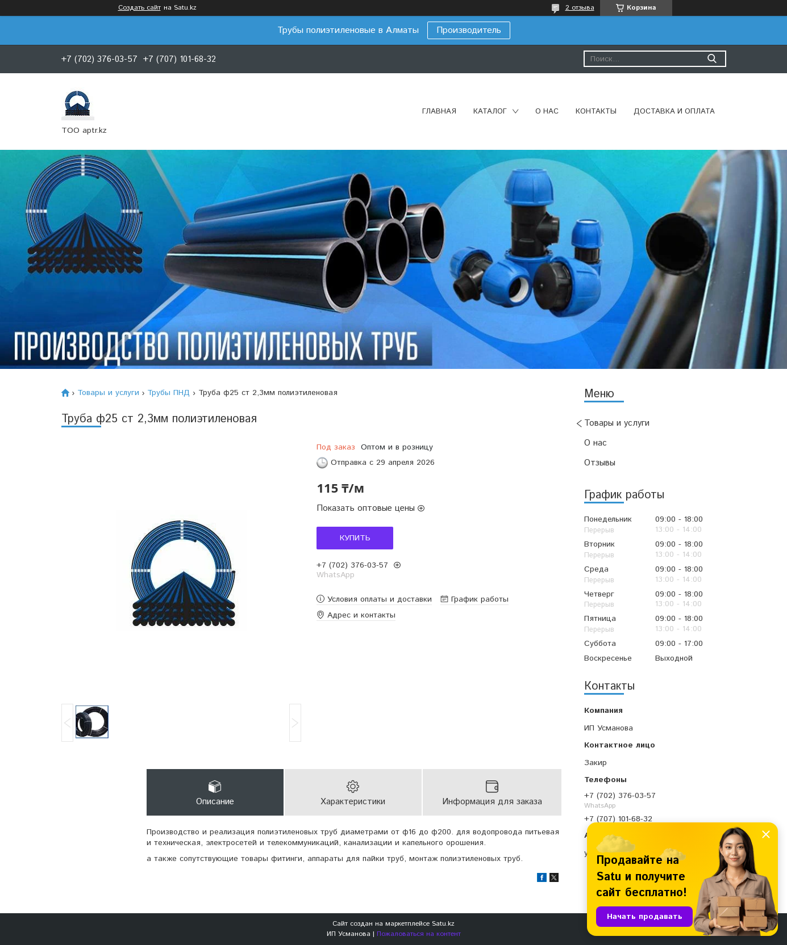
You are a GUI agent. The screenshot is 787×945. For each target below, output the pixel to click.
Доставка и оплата (674, 111)
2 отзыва (579, 7)
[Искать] (712, 59)
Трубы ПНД (168, 393)
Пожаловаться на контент (419, 934)
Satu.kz (443, 924)
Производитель (468, 30)
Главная (439, 111)
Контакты (596, 111)
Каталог (490, 111)
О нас (547, 111)
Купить (355, 538)
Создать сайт (139, 8)
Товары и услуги (616, 423)
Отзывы (599, 463)
